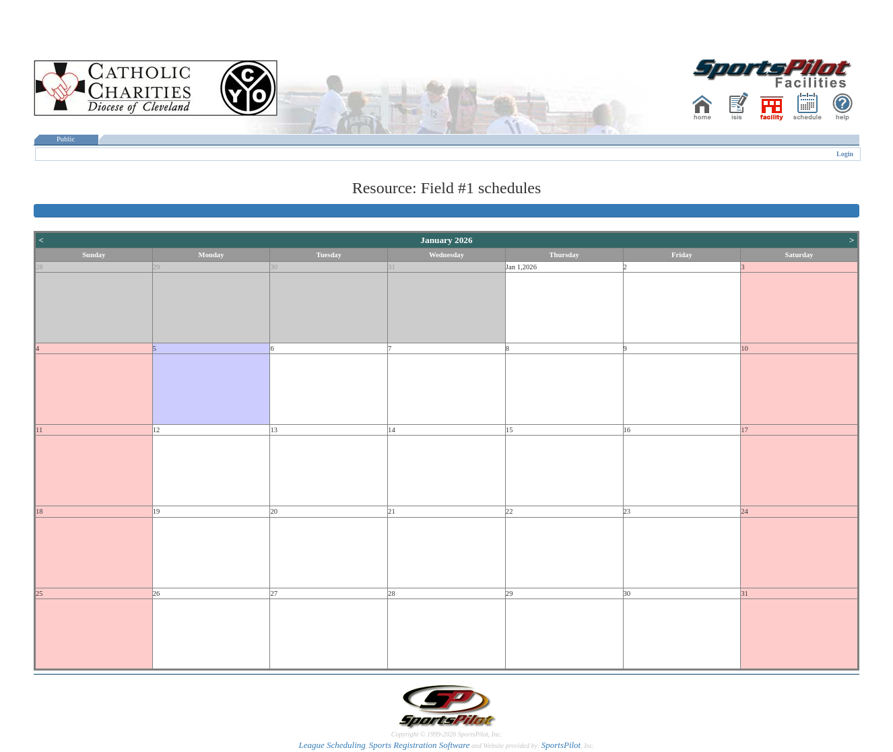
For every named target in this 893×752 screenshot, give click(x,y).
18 (39, 511)
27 (273, 593)
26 (156, 593)
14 (391, 430)
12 (156, 430)
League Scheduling (331, 745)
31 (391, 267)
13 (273, 430)
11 (39, 430)
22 (509, 511)
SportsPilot (561, 745)
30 (273, 267)
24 (744, 511)
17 (744, 430)
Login (844, 154)
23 (627, 511)
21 (391, 511)
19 (156, 511)
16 (627, 430)
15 (509, 430)
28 (39, 267)
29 (156, 267)
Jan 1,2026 (521, 267)
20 (273, 511)
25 (39, 593)
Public (66, 139)
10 (744, 348)
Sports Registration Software (419, 745)
